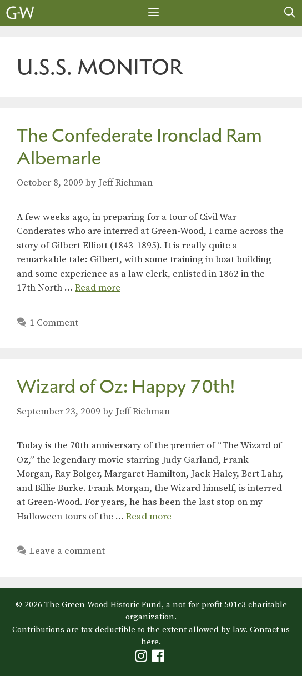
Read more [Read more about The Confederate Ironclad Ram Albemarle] (97, 288)
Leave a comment (67, 551)
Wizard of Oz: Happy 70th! (126, 386)
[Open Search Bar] (290, 13)
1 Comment (53, 323)
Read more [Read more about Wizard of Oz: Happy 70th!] (149, 516)
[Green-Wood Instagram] (142, 658)
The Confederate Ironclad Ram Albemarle (139, 146)
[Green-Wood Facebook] (159, 658)
